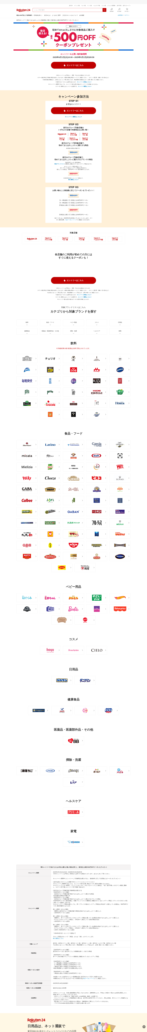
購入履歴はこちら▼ (73, 179)
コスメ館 (103, 5)
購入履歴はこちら (58, 938)
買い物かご (127, 11)
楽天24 (71, 5)
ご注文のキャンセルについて (70, 15)
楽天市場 (119, 5)
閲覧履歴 (112, 11)
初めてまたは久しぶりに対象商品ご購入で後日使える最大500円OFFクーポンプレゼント (53, 20)
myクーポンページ (70, 220)
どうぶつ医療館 (111, 5)
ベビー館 (83, 5)
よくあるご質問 (56, 15)
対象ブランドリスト (59, 164)
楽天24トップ (20, 20)
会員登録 (120, 15)
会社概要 (81, 15)
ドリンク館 (77, 5)
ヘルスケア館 (96, 5)
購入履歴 (119, 11)
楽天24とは (47, 15)
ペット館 (89, 5)
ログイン (126, 15)
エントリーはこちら (73, 65)
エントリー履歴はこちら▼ (85, 86)
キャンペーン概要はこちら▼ (73, 116)
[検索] (104, 10)
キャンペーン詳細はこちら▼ (84, 82)
